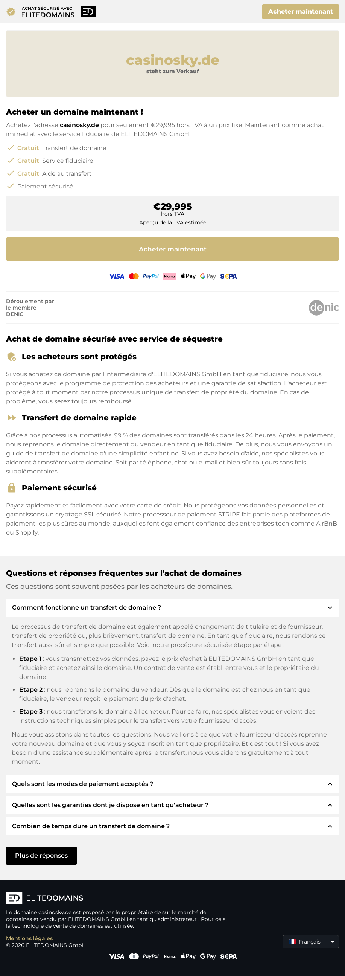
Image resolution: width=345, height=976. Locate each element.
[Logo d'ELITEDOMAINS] (119, 899)
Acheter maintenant (300, 11)
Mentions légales (29, 938)
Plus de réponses (41, 855)
